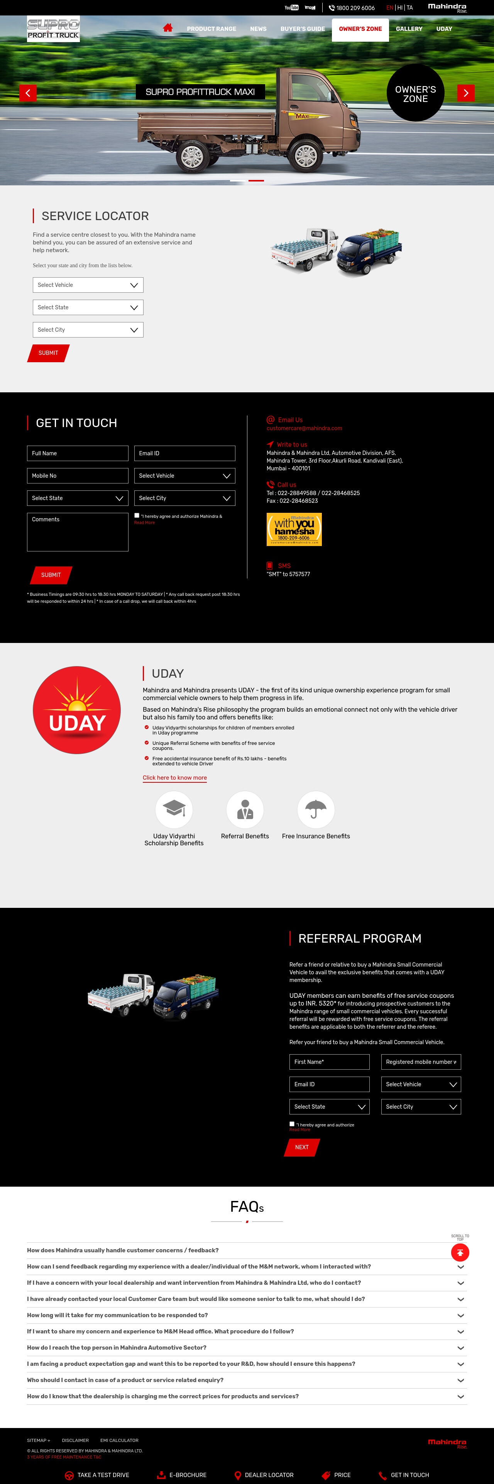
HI (400, 8)
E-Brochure (181, 1477)
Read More (144, 522)
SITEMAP (38, 1440)
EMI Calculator (119, 1440)
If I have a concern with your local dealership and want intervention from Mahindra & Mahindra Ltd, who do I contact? (245, 1282)
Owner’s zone (360, 28)
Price (336, 1477)
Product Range (211, 28)
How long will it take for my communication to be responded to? (245, 1315)
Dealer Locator (264, 1477)
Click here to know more (175, 777)
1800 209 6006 (352, 8)
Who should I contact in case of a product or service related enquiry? (245, 1380)
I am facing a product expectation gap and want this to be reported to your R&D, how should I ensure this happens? (245, 1363)
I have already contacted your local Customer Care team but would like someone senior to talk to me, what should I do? (245, 1299)
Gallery (409, 28)
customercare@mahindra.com (304, 428)
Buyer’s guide (303, 28)
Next (466, 93)
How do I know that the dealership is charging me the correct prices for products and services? (245, 1396)
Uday (444, 28)
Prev (28, 93)
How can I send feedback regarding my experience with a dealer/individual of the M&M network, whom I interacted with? (245, 1266)
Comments (78, 532)
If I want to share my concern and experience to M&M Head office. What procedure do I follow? (245, 1331)
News (258, 28)
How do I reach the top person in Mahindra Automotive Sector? (245, 1347)
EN (389, 8)
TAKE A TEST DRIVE (97, 1477)
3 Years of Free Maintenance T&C (64, 1457)
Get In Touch (404, 1477)
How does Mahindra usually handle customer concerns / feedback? (245, 1250)
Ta (410, 8)
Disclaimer (75, 1440)
